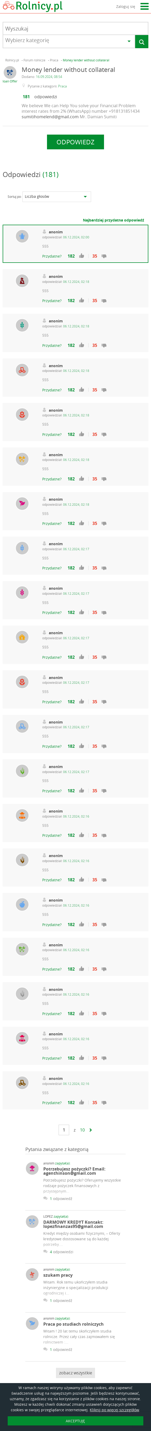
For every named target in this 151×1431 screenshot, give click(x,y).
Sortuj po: (15, 196)
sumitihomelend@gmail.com (50, 117)
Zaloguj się (125, 6)
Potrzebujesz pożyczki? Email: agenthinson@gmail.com (74, 1171)
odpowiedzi (45, 97)
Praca (62, 86)
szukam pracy (58, 1275)
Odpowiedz (75, 142)
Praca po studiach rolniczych (73, 1324)
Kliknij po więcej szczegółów (114, 1409)
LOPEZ (56, 1216)
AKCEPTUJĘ (75, 1420)
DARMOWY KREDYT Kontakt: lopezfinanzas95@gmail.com (73, 1224)
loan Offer (10, 81)
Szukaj (141, 42)
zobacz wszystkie (75, 1373)
